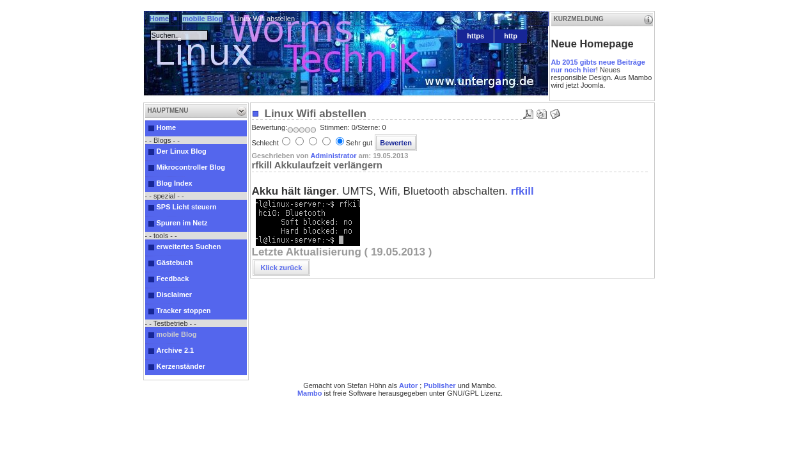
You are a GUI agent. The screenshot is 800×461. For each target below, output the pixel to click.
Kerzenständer (181, 366)
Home (159, 18)
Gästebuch (175, 262)
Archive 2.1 (175, 350)
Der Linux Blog (182, 151)
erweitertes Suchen (189, 246)
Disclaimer (174, 294)
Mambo (309, 393)
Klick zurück (281, 267)
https (475, 36)
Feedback (173, 278)
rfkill (522, 191)
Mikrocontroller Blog (191, 167)
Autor (408, 385)
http (510, 36)
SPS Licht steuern (187, 207)
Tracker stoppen (184, 310)
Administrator (333, 155)
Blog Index (174, 183)
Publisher (439, 385)
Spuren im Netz (182, 223)
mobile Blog (202, 18)
